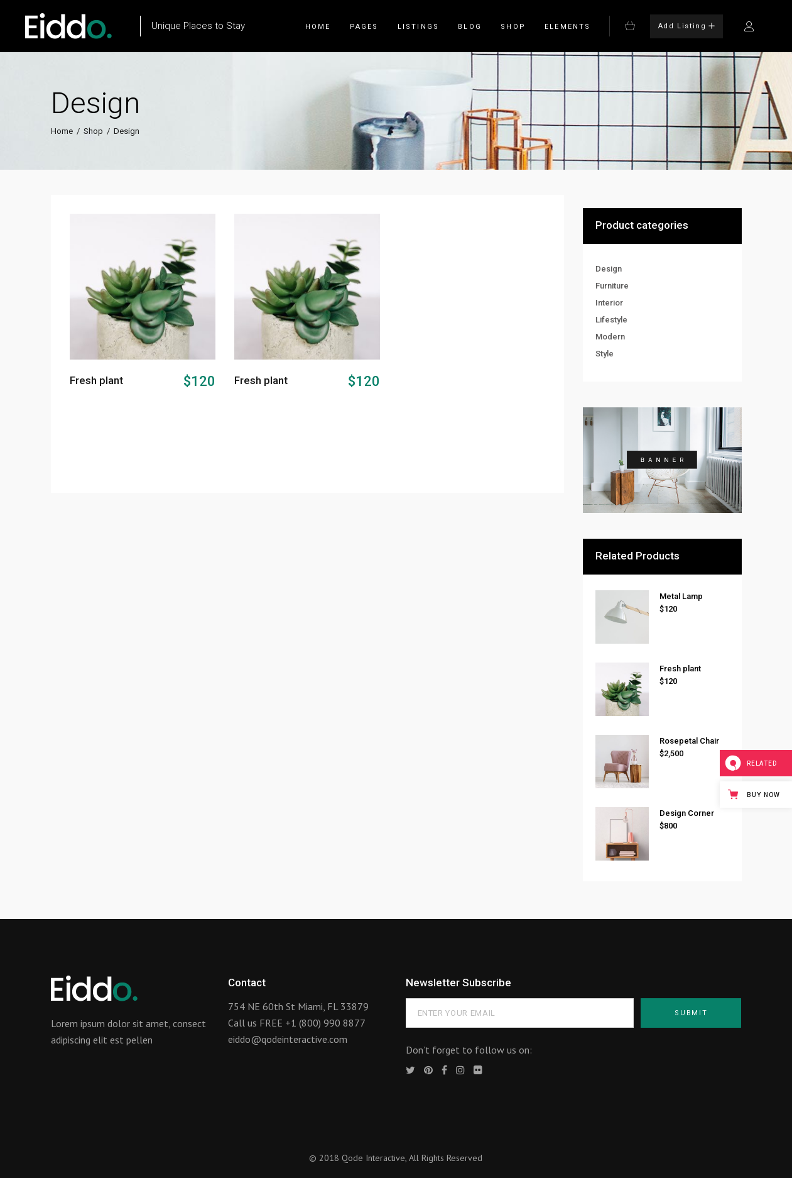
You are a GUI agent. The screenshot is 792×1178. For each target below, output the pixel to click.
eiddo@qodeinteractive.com (287, 1039)
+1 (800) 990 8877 (325, 1022)
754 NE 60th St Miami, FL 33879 (298, 1006)
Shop (93, 131)
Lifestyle (611, 319)
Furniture (612, 285)
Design (608, 268)
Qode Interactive (373, 1158)
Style (604, 353)
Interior (609, 302)
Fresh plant (96, 380)
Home (62, 131)
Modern (610, 336)
